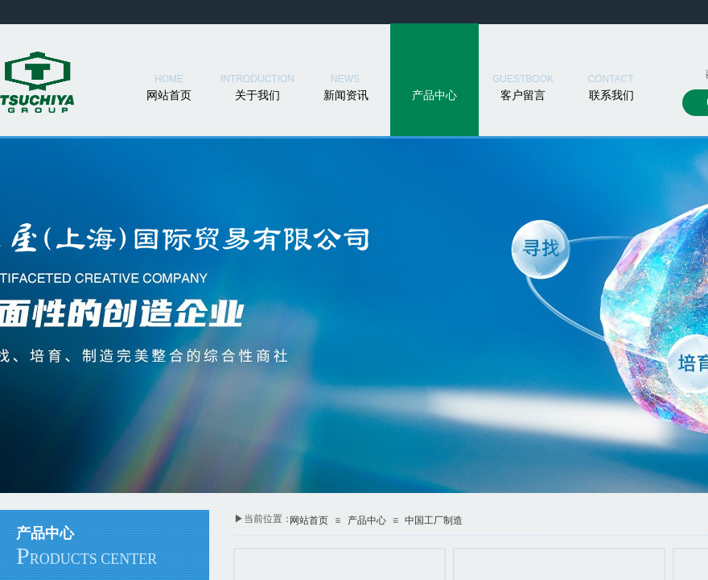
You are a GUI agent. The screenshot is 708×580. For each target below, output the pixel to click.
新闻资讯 (345, 95)
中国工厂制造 (434, 520)
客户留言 (522, 95)
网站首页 (168, 95)
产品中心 (434, 95)
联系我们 (611, 95)
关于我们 (257, 95)
